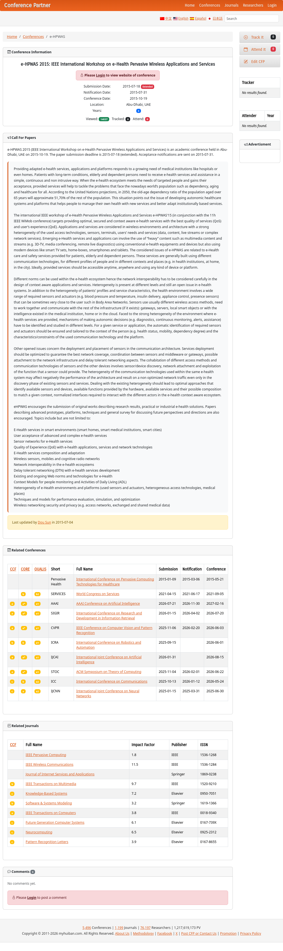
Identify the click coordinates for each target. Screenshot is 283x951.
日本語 (218, 18)
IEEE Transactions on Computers (51, 812)
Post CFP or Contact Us (199, 933)
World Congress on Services (97, 593)
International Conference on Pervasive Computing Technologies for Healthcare (115, 582)
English (183, 18)
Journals (231, 5)
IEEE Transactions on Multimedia (51, 783)
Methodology (143, 933)
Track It (260, 37)
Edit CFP (254, 61)
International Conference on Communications (111, 681)
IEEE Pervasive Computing (46, 754)
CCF (13, 569)
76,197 (145, 927)
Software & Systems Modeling (49, 803)
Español (200, 18)
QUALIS (40, 569)
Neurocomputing (39, 832)
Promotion (228, 933)
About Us (122, 933)
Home (190, 5)
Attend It (260, 49)
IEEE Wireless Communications (49, 764)
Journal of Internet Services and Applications (60, 774)
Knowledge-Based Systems (46, 793)
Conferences (209, 5)
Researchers (253, 5)
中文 (168, 18)
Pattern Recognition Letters (47, 841)
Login (272, 5)
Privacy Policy (250, 933)
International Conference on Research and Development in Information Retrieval (109, 615)
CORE (25, 569)
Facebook (164, 933)
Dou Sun (44, 522)
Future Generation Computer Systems (55, 822)
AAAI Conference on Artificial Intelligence (108, 603)
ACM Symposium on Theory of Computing (108, 671)
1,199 (119, 927)
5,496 (86, 927)
